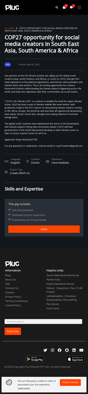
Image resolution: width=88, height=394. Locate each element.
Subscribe (12, 331)
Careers (9, 292)
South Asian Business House (62, 275)
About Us (10, 279)
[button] (60, 7)
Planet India (53, 279)
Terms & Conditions (16, 301)
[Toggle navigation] (79, 7)
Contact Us (11, 288)
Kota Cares (52, 308)
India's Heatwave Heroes (60, 284)
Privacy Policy (13, 296)
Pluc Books (52, 304)
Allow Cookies (70, 382)
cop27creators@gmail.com (69, 145)
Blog (7, 275)
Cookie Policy (13, 305)
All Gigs (9, 28)
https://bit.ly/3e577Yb (26, 139)
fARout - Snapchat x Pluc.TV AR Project (64, 289)
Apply (44, 229)
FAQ (7, 284)
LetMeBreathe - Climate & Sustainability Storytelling (61, 297)
